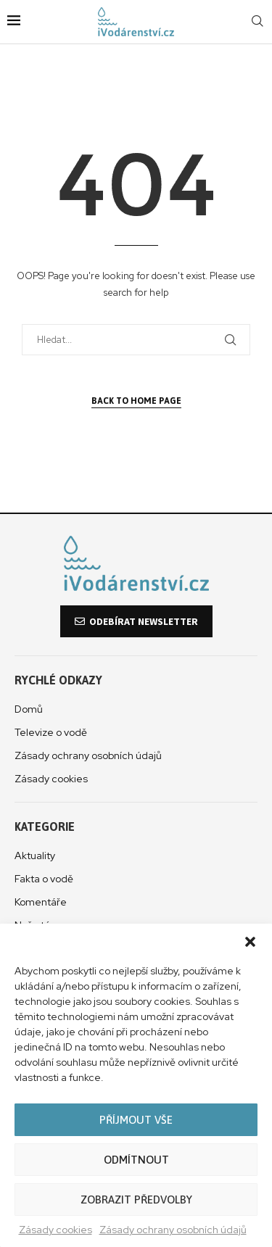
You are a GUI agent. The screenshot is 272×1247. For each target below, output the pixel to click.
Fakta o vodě (44, 879)
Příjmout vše (136, 1120)
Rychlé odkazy (58, 680)
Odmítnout (136, 1159)
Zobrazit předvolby (136, 1199)
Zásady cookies (55, 1229)
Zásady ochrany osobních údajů (173, 1229)
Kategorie (45, 826)
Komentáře (41, 902)
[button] (250, 942)
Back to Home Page (136, 401)
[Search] (257, 21)
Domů (29, 709)
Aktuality (35, 855)
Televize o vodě (51, 732)
